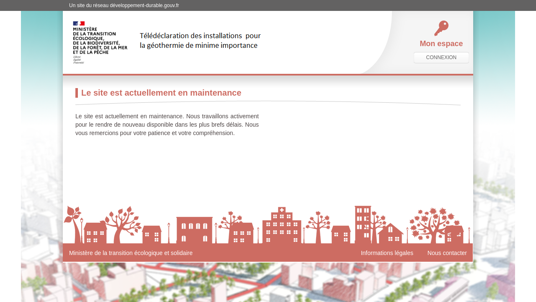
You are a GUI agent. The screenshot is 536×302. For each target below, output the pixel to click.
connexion (441, 57)
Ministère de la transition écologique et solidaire (131, 253)
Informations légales (387, 253)
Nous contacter (447, 253)
